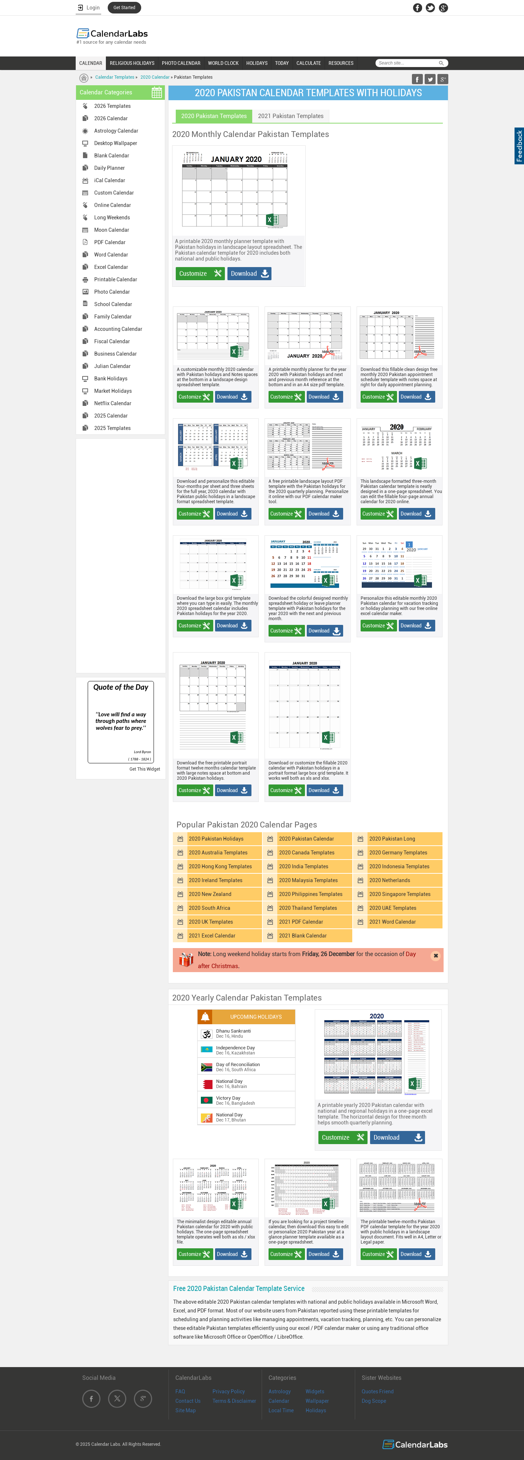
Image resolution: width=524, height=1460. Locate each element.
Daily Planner (109, 168)
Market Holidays (113, 391)
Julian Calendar (112, 366)
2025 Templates (112, 428)
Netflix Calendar (112, 403)
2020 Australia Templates (218, 853)
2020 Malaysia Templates (308, 880)
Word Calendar (111, 255)
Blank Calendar (111, 155)
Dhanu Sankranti (233, 1031)
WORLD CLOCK (223, 63)
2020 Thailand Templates (308, 908)
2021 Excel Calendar (212, 936)
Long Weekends (112, 217)
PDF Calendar (110, 242)
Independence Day (235, 1047)
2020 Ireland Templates (215, 880)
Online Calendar (112, 205)
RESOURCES (341, 63)
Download (244, 273)
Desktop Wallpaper (115, 143)
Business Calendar (115, 354)
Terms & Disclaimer (234, 1401)
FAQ (180, 1391)
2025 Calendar (111, 416)
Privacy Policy (229, 1391)
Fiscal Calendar (112, 341)
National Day (229, 1081)
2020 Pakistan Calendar (306, 839)
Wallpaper (317, 1401)
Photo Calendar (112, 292)
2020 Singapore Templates (399, 894)
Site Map (185, 1410)
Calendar (279, 1401)
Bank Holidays (110, 378)
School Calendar (113, 304)
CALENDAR (90, 63)
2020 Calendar (155, 77)
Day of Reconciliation (238, 1064)
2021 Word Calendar (392, 922)
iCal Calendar (109, 180)
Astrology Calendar (116, 131)
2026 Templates (112, 106)
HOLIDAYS (256, 63)
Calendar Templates (114, 77)
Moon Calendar (111, 230)
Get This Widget (145, 769)
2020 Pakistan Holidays (216, 839)
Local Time (281, 1410)
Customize (193, 273)
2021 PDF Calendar (301, 922)
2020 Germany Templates (398, 853)
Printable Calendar (115, 279)
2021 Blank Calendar (303, 936)
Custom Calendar (114, 193)
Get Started (124, 7)
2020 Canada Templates (306, 853)
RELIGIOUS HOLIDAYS (132, 63)
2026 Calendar (111, 118)
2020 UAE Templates (392, 908)
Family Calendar (113, 317)
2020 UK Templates (211, 922)
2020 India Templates (303, 866)
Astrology (280, 1391)
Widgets (315, 1391)
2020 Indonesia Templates (399, 866)
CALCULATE (309, 63)
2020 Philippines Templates (310, 894)
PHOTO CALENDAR (181, 63)
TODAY (282, 63)
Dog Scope (374, 1401)
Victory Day (228, 1098)
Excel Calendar (111, 267)
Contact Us (188, 1401)
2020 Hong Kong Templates (220, 866)
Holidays (316, 1410)
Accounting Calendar (118, 329)
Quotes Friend (378, 1391)
